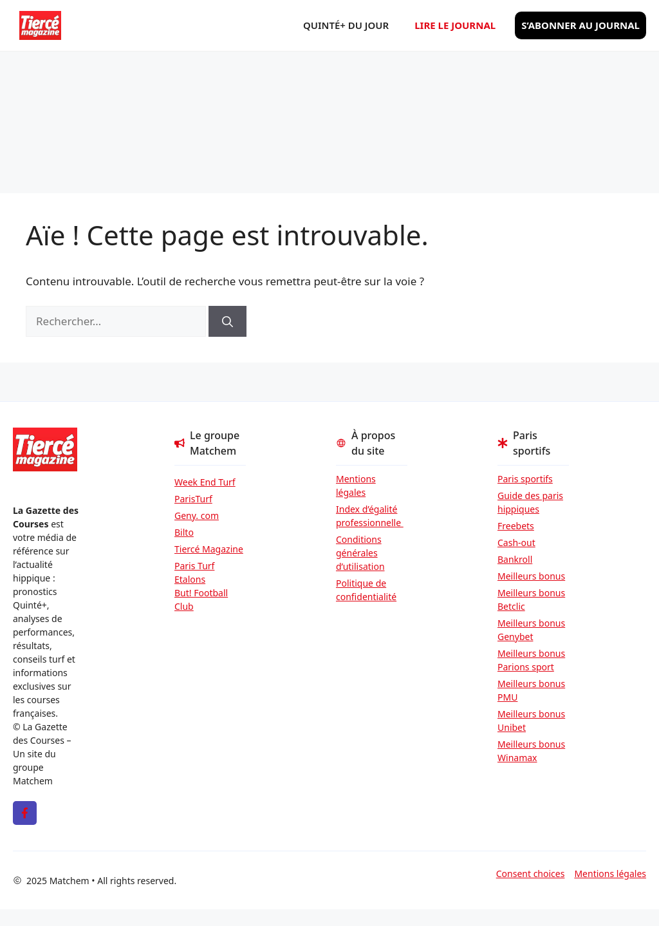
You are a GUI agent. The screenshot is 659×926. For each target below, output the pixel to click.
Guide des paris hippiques (530, 502)
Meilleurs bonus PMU (531, 690)
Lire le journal (455, 25)
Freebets (515, 526)
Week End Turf (205, 482)
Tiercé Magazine (208, 549)
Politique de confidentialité (366, 590)
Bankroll (514, 559)
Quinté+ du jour (346, 25)
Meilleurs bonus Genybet (531, 630)
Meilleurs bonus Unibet (531, 720)
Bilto (184, 532)
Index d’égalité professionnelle (370, 516)
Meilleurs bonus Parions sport (531, 660)
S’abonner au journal (580, 25)
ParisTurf (193, 499)
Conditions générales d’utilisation (360, 552)
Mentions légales (356, 485)
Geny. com (196, 515)
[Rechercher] (227, 321)
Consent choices (530, 873)
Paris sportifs (525, 479)
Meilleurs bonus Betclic (531, 599)
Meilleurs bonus (531, 576)
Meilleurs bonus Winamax (531, 751)
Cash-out (516, 542)
